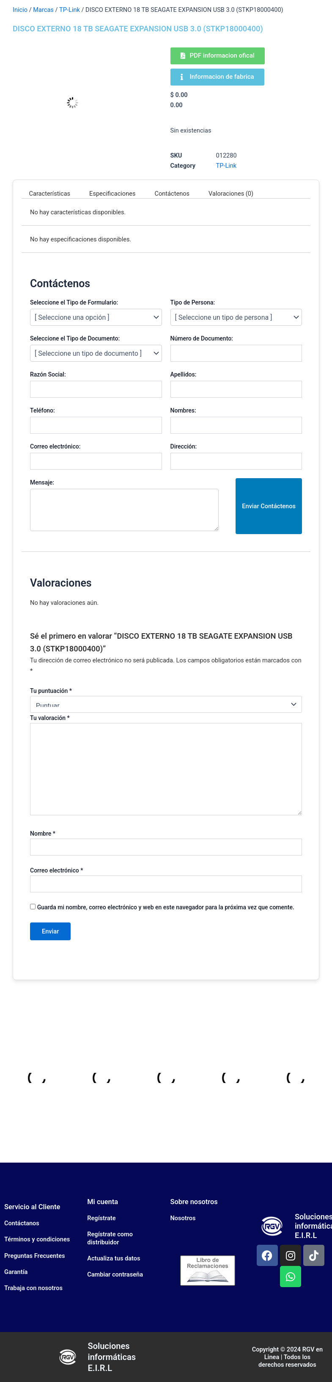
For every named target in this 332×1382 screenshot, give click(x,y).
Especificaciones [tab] (112, 193)
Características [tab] (50, 193)
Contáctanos (21, 1223)
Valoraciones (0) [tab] (231, 193)
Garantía (15, 1272)
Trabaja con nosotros (33, 1288)
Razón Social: (48, 374)
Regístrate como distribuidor (110, 1238)
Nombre (42, 833)
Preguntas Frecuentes (34, 1256)
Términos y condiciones (37, 1239)
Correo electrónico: (55, 446)
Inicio (20, 10)
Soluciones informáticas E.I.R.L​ (111, 1357)
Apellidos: (183, 374)
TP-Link (69, 10)
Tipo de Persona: (192, 302)
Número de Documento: (201, 338)
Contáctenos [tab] (171, 193)
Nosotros (183, 1218)
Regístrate (101, 1218)
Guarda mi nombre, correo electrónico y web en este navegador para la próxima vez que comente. (165, 907)
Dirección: (183, 446)
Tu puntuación (51, 690)
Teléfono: (42, 410)
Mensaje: (42, 482)
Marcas (43, 10)
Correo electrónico (56, 870)
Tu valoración (50, 718)
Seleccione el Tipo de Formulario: (74, 302)
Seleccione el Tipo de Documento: (75, 338)
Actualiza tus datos (113, 1258)
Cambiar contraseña (115, 1274)
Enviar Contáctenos (269, 506)
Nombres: (183, 410)
